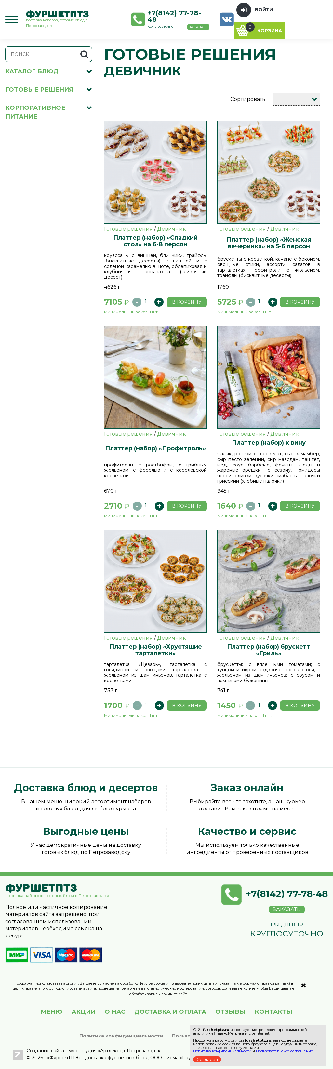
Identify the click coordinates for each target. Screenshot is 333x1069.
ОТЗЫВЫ (230, 1011)
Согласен (207, 1059)
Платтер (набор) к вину (269, 442)
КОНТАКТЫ (273, 1011)
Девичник (171, 229)
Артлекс (109, 1051)
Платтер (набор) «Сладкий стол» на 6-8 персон (155, 241)
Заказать (198, 27)
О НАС (115, 1011)
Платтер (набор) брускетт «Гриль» (268, 649)
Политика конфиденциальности (121, 1036)
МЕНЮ (51, 1011)
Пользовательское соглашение (284, 1051)
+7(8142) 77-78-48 (174, 16)
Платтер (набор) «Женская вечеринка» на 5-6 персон (268, 242)
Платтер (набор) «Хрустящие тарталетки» (155, 649)
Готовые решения (128, 229)
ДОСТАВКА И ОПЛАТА (170, 1011)
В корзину (187, 302)
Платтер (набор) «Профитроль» (155, 448)
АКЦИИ (84, 1011)
